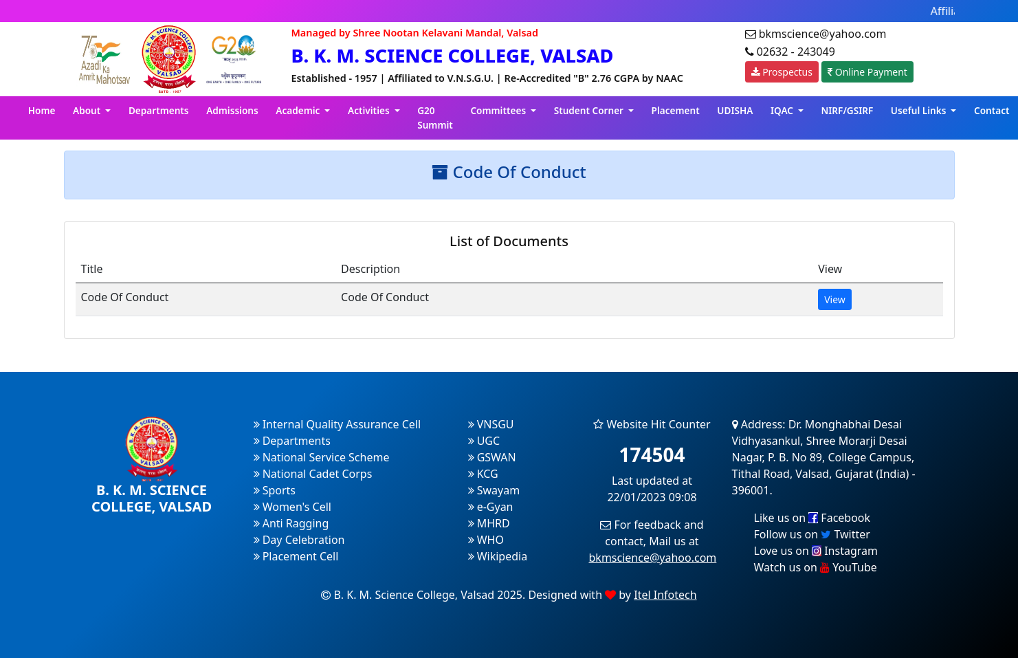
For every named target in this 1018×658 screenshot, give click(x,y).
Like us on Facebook (812, 517)
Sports (275, 490)
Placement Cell (296, 556)
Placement (676, 110)
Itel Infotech (665, 594)
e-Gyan (490, 506)
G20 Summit (435, 117)
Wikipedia (498, 556)
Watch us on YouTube (815, 567)
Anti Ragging (291, 523)
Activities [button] (370, 110)
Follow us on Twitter (812, 534)
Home (42, 110)
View (834, 299)
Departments (159, 110)
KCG (483, 473)
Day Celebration (299, 539)
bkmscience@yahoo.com (653, 557)
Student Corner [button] (590, 110)
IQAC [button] (783, 110)
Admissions (232, 110)
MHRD (489, 523)
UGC (484, 440)
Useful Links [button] (920, 110)
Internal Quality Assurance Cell (337, 424)
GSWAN (492, 457)
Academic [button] (299, 110)
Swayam (494, 490)
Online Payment (867, 71)
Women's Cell (292, 506)
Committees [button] (499, 110)
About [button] (88, 110)
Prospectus (781, 71)
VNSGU (491, 424)
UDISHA (735, 110)
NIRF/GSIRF (847, 110)
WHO (486, 539)
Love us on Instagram (816, 550)
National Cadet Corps (313, 473)
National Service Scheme (322, 457)
